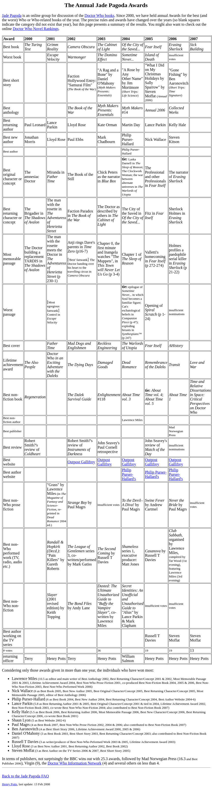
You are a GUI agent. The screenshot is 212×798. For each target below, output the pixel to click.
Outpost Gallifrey (81, 462)
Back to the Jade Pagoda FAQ (25, 776)
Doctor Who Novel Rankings (36, 29)
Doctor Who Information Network (74, 763)
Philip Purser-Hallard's (129, 474)
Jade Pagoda (12, 15)
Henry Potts (9, 784)
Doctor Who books (99, 15)
